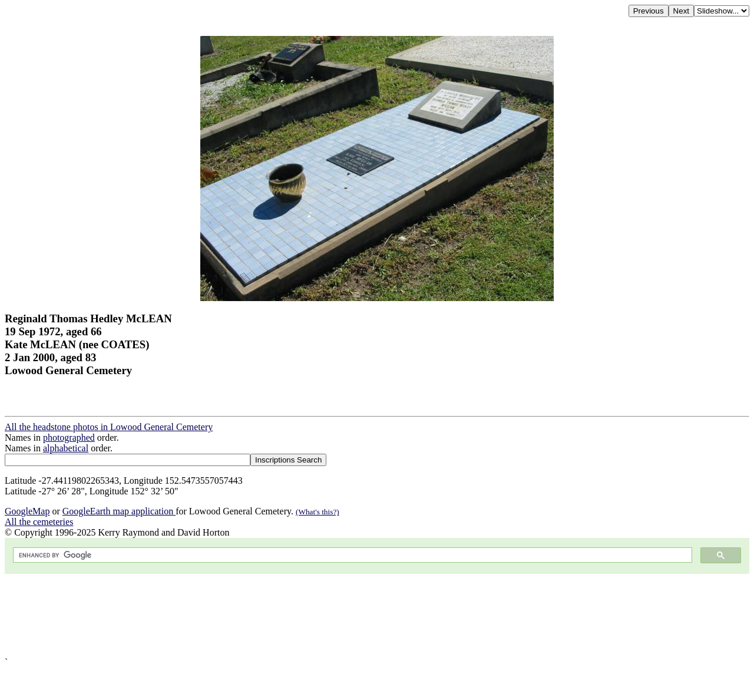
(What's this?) (317, 511)
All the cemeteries (39, 522)
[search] (351, 555)
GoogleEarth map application (119, 511)
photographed (69, 437)
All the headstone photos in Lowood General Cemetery (109, 427)
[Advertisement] (358, 615)
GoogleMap (27, 511)
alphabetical (65, 448)
